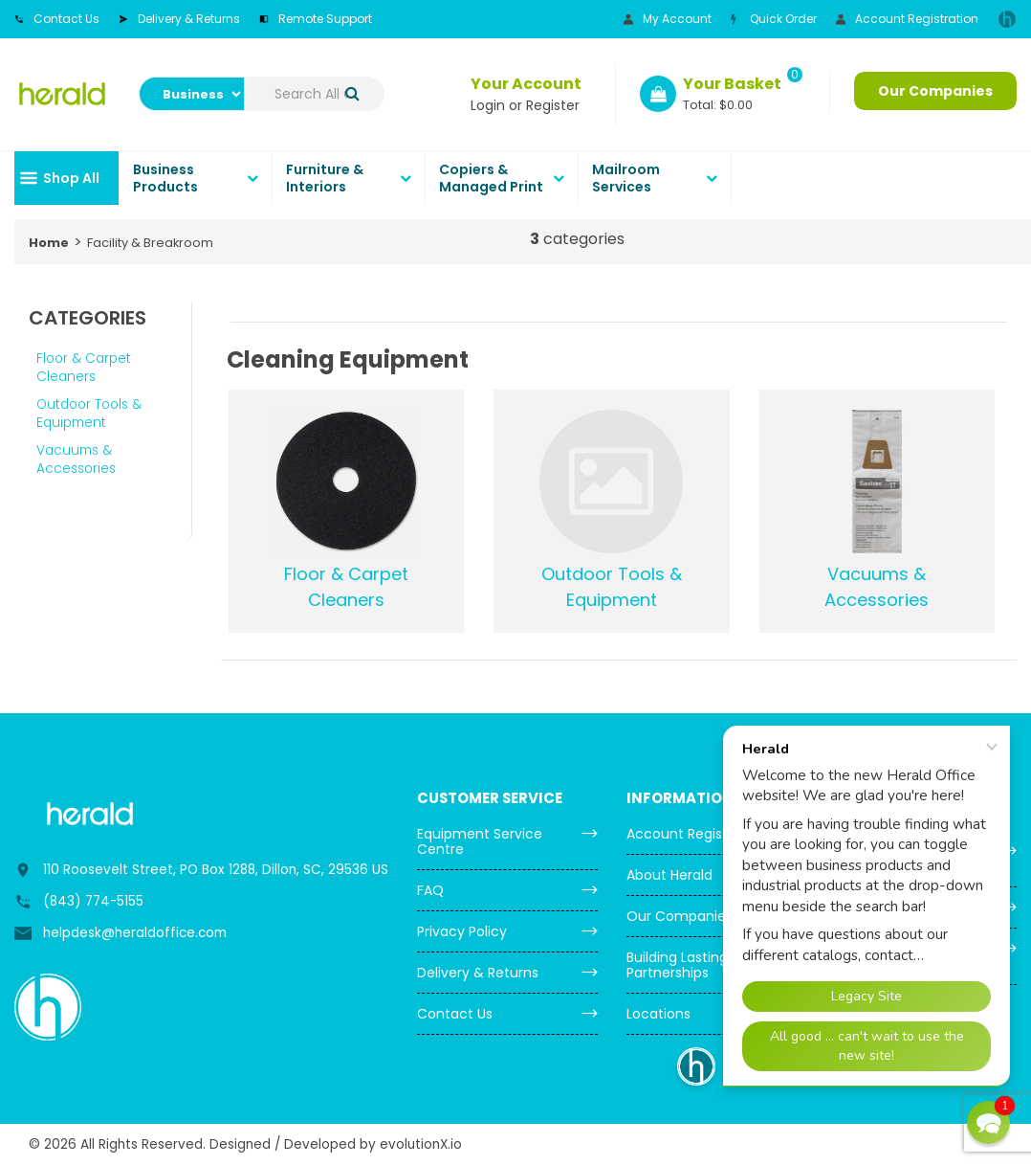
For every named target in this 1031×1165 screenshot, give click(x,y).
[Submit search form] (352, 94)
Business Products (165, 178)
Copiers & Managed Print (491, 178)
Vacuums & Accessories (76, 459)
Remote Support (315, 19)
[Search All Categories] (314, 94)
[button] (988, 1122)
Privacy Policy (462, 931)
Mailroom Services (626, 178)
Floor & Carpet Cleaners (83, 367)
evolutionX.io (421, 1144)
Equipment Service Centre (479, 841)
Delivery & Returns (179, 19)
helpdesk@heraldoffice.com (135, 933)
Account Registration (907, 19)
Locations (658, 1013)
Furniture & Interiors (324, 178)
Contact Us (56, 19)
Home (49, 243)
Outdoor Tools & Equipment (89, 413)
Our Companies (935, 91)
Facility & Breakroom (150, 243)
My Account (668, 19)
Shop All (71, 178)
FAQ (430, 890)
